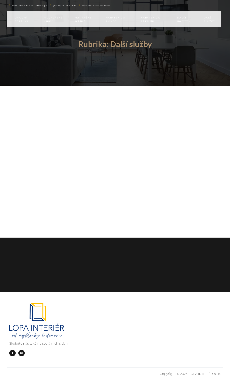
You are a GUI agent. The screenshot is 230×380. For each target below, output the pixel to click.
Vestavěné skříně (83, 19)
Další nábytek (184, 19)
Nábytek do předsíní (151, 19)
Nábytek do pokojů (116, 19)
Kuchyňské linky (53, 19)
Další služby (209, 19)
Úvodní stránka (22, 19)
